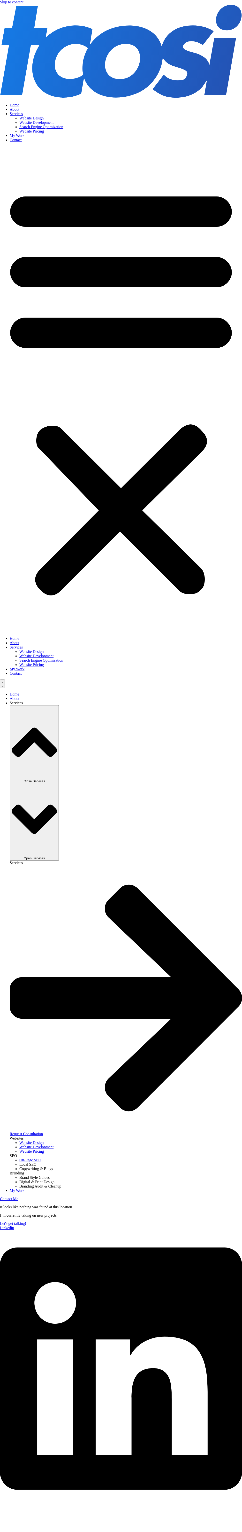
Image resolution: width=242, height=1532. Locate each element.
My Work (17, 135)
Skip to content (11, 2)
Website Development (36, 122)
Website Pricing (31, 131)
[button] (121, 389)
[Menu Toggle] (2, 684)
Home (14, 105)
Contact (16, 140)
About (14, 109)
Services (16, 114)
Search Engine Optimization (41, 127)
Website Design (31, 118)
